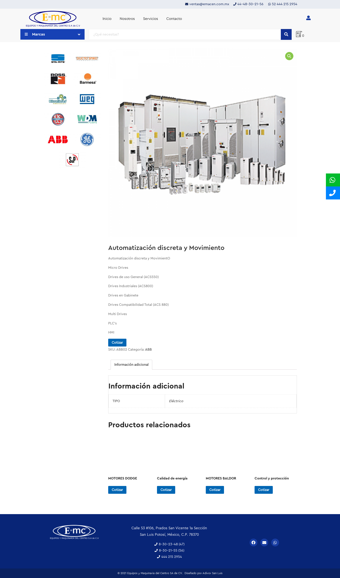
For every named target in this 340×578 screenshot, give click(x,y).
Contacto (174, 19)
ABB (148, 349)
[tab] (131, 365)
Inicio (107, 19)
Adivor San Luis (212, 573)
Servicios (150, 19)
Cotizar (117, 342)
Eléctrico (176, 401)
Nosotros (127, 19)
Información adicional (131, 364)
